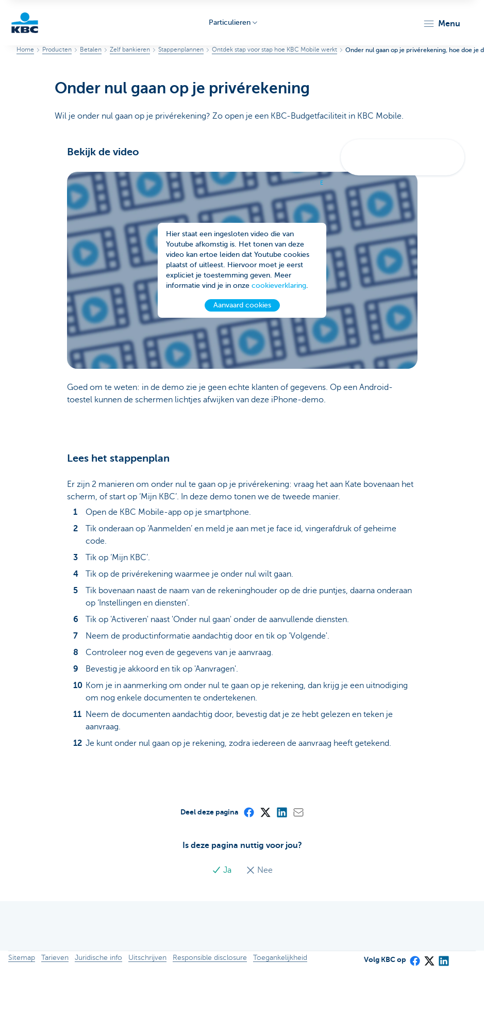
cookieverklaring (279, 285)
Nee (259, 870)
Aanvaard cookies (242, 305)
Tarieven (55, 957)
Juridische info (98, 957)
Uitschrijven (147, 957)
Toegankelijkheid (280, 957)
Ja (222, 870)
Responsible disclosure (210, 957)
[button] (441, 23)
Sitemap (21, 957)
